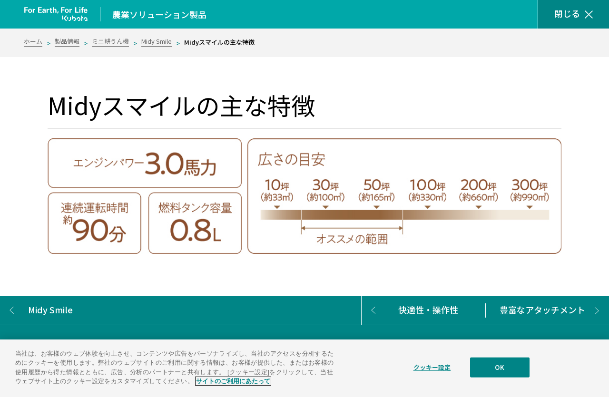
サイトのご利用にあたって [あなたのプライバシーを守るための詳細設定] (233, 381)
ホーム (33, 41)
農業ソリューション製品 (159, 14)
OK (499, 367)
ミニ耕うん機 (110, 41)
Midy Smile (156, 41)
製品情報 (67, 41)
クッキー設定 (432, 367)
